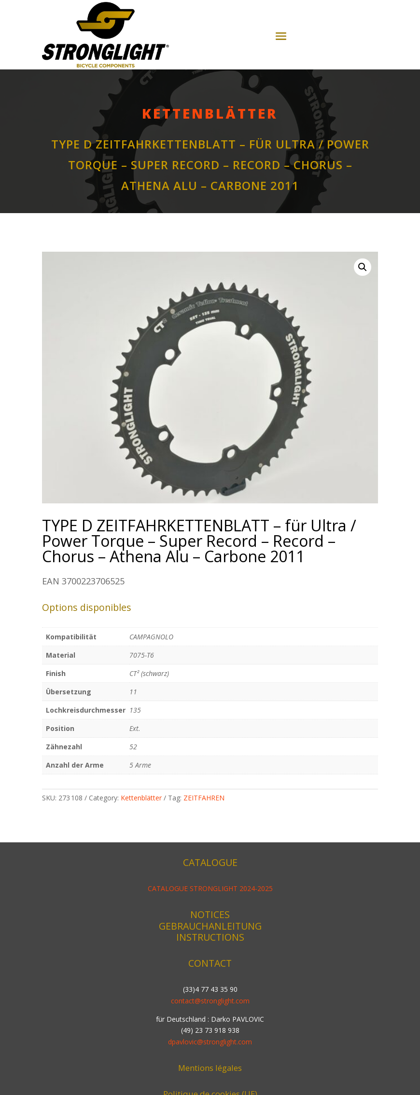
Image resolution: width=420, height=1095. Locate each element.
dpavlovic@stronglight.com (210, 1041)
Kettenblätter (210, 113)
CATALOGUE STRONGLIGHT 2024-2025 (210, 888)
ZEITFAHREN (203, 797)
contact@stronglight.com (210, 1000)
